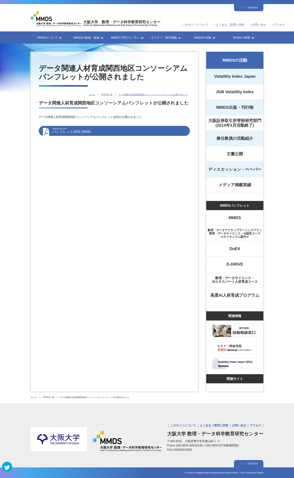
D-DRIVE (234, 264)
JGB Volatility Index (235, 92)
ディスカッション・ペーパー (234, 169)
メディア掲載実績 (234, 185)
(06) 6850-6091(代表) (190, 445)
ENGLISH (253, 7)
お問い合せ (259, 24)
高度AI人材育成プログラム (234, 295)
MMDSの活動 (234, 60)
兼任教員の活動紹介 (234, 138)
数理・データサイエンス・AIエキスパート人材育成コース (235, 279)
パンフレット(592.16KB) (119, 131)
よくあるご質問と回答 (230, 24)
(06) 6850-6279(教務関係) (222, 445)
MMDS (234, 217)
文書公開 (235, 154)
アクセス (279, 24)
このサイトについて (195, 24)
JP (241, 7)
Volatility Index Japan (234, 76)
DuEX (234, 248)
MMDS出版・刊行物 (234, 107)
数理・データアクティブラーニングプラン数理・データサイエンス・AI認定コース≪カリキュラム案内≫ (235, 233)
